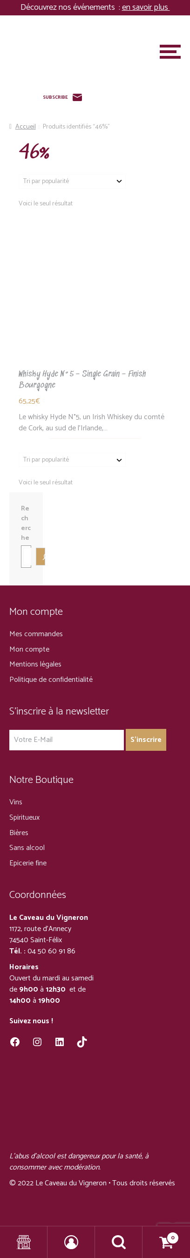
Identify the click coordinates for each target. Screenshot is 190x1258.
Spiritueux (24, 817)
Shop (24, 1242)
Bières (18, 833)
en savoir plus (146, 7)
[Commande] (72, 181)
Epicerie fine (28, 863)
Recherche (26, 524)
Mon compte (29, 649)
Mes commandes (36, 634)
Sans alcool (27, 848)
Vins (15, 802)
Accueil (25, 127)
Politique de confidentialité (51, 679)
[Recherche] (40, 556)
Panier (160, 1235)
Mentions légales (35, 664)
